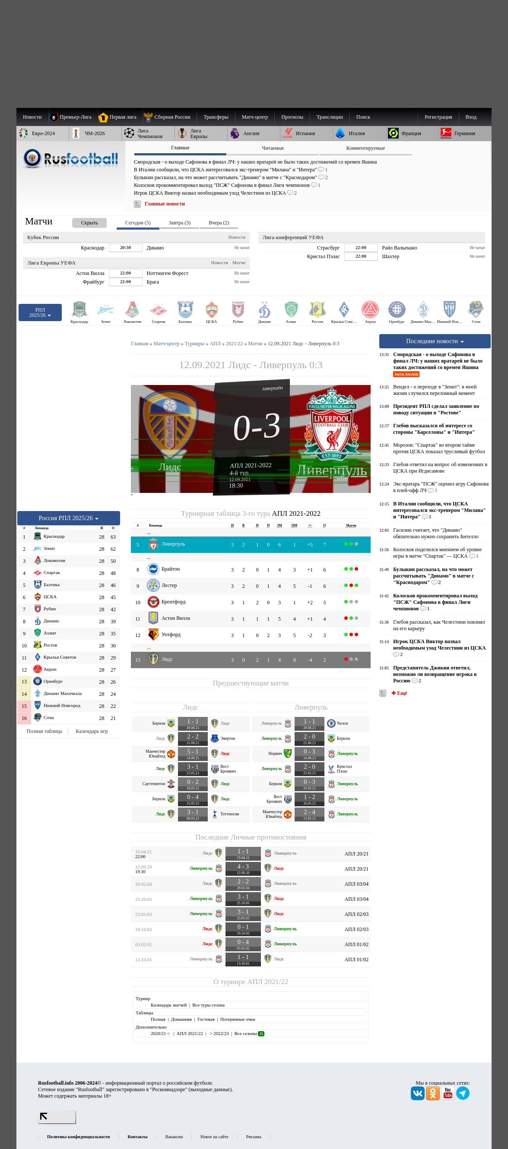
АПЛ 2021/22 (267, 982)
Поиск (363, 117)
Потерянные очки (237, 1019)
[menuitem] (170, 117)
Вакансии (174, 1136)
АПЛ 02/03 (356, 914)
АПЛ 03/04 (356, 884)
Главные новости (165, 204)
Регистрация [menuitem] (438, 117)
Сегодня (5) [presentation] (138, 223)
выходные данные (210, 1089)
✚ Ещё (398, 693)
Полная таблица (44, 731)
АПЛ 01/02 (356, 944)
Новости (237, 237)
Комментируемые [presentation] (365, 148)
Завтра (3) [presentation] (179, 223)
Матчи (238, 262)
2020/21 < (161, 1033)
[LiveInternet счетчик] (57, 1122)
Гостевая (206, 1019)
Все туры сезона (208, 1004)
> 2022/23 (219, 1033)
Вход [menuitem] (471, 117)
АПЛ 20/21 (356, 854)
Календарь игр (92, 731)
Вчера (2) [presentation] (219, 223)
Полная (158, 1019)
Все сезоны (249, 1033)
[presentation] (81, 221)
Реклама (253, 1136)
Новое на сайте (214, 1136)
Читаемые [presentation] (273, 148)
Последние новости (435, 341)
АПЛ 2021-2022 (251, 465)
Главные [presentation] (180, 148)
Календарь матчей (169, 1004)
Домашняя (181, 1019)
